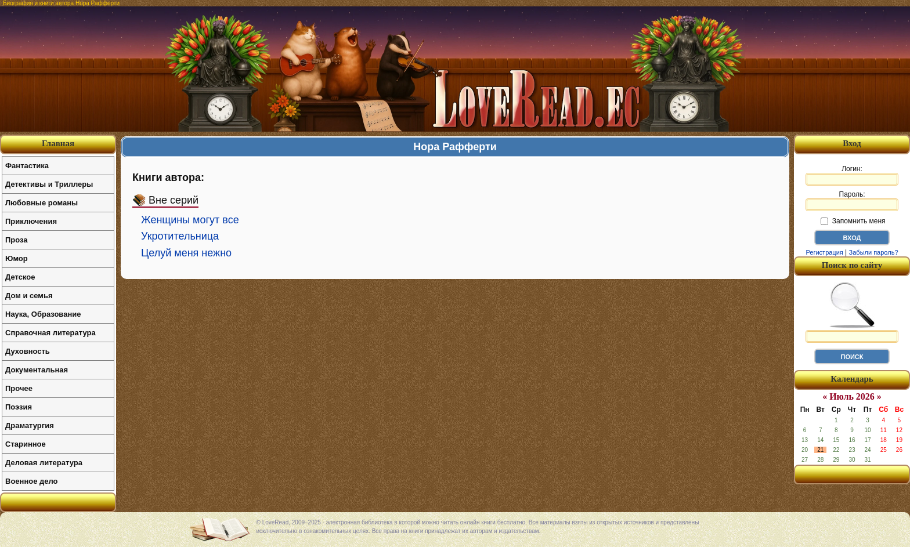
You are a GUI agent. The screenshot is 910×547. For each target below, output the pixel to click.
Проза (16, 240)
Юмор (16, 258)
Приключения (31, 221)
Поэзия (18, 407)
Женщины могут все (190, 220)
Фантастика (27, 165)
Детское (20, 277)
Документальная (36, 369)
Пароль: (852, 200)
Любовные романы (41, 202)
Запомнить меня (853, 221)
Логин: (852, 175)
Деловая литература (43, 462)
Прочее (18, 388)
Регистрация (824, 252)
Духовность (27, 351)
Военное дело (31, 481)
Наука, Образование (43, 314)
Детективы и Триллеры (49, 184)
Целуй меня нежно (186, 253)
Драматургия (29, 425)
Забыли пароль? (873, 252)
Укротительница (180, 236)
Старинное (25, 444)
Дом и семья (29, 295)
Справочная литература (50, 332)
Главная (58, 143)
